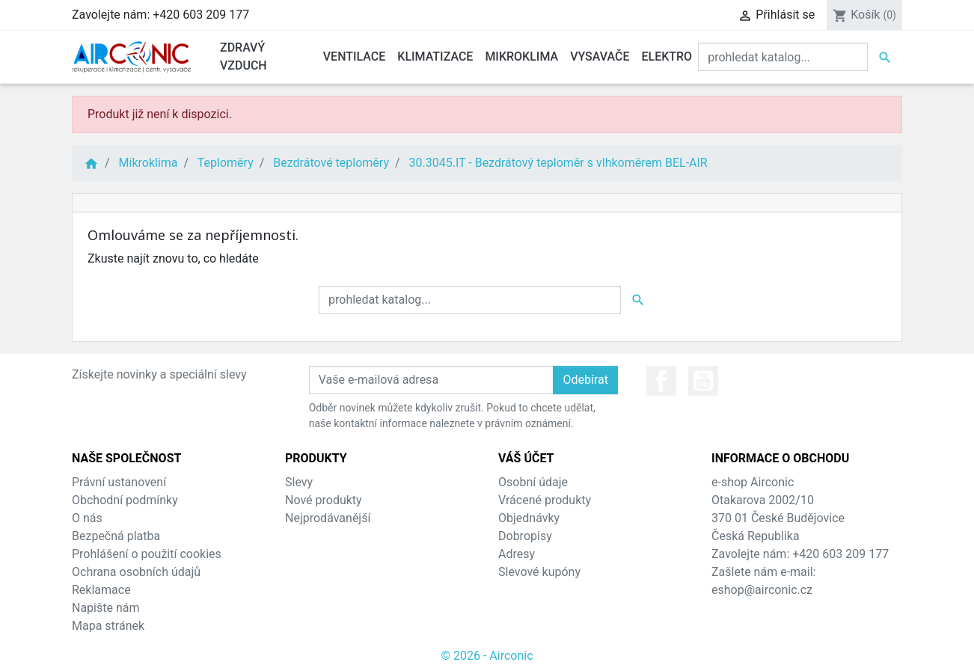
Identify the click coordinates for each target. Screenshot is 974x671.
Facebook (661, 381)
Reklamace (101, 590)
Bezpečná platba (116, 536)
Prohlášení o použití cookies (146, 554)
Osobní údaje (533, 482)
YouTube (703, 381)
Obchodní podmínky (125, 500)
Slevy (299, 482)
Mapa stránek (108, 626)
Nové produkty (323, 500)
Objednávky (529, 518)
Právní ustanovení (119, 482)
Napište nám (106, 608)
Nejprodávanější (327, 518)
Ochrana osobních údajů (136, 572)
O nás (87, 518)
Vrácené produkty (544, 500)
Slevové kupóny (539, 572)
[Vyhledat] (783, 57)
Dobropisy (525, 536)
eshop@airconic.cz (761, 590)
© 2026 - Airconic (487, 656)
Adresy (516, 554)
